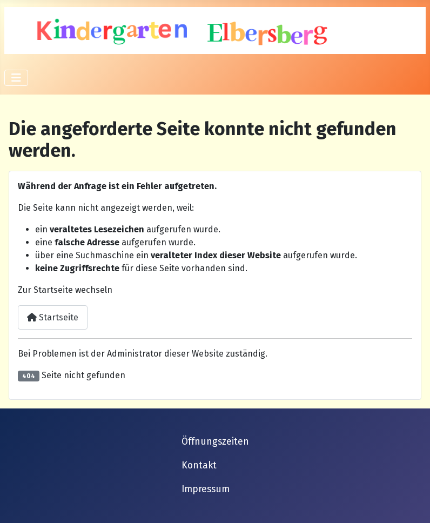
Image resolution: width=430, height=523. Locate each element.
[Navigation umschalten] (16, 78)
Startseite (52, 317)
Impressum (206, 489)
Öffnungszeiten (215, 441)
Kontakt (199, 465)
